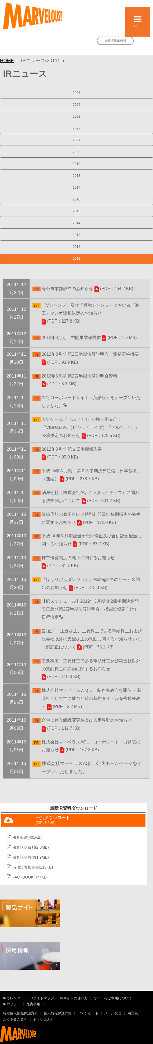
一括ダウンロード (53, 820)
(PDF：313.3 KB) (88, 587)
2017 (76, 187)
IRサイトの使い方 (74, 998)
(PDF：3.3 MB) (59, 384)
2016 (76, 199)
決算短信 (27, 837)
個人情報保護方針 (58, 1013)
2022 (76, 128)
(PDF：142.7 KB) (61, 728)
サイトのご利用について (113, 998)
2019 (76, 164)
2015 (76, 211)
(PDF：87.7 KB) (91, 544)
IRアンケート (88, 1013)
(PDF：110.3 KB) (61, 676)
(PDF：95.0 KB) (60, 457)
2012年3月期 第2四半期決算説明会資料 (79, 376)
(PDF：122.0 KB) (96, 522)
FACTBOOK (30, 877)
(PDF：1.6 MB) (119, 337)
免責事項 (33, 1004)
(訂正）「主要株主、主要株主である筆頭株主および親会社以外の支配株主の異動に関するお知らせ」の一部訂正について (92, 639)
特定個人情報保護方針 (20, 1013)
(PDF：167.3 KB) (79, 749)
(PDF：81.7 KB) (60, 565)
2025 (76, 93)
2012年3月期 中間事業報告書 (71, 337)
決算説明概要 (31, 857)
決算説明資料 (31, 847)
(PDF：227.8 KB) (61, 321)
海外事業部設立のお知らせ (67, 288)
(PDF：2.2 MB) (64, 706)
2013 (76, 235)
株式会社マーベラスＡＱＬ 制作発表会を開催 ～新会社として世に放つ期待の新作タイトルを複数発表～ (91, 698)
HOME (7, 60)
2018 (76, 176)
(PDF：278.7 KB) (79, 479)
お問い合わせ (43, 1019)
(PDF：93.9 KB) (60, 362)
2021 (76, 140)
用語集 (133, 1013)
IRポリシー (11, 1004)
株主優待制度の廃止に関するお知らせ (78, 557)
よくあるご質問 (15, 1019)
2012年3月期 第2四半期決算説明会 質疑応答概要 (90, 354)
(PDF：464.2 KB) (113, 288)
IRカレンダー (13, 998)
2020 (76, 152)
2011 (76, 258)
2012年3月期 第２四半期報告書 (72, 449)
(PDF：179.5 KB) (101, 435)
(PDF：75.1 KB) (95, 647)
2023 (76, 116)
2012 (76, 247)
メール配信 (113, 1013)
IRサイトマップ (42, 998)
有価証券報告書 (33, 867)
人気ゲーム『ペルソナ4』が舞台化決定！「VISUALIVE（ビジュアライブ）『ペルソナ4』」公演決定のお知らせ (90, 427)
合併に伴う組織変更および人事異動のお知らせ (87, 720)
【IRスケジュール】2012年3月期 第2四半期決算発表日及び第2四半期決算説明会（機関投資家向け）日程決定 (90, 609)
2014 (76, 223)
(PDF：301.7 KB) (101, 500)
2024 (76, 105)
